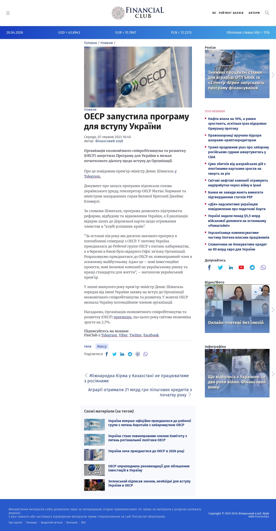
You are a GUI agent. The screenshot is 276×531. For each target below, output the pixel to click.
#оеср (102, 346)
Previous (201, 74)
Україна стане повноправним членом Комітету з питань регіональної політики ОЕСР (147, 438)
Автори (254, 12)
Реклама (31, 522)
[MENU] (8, 12)
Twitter (135, 335)
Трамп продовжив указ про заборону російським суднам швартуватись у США (238, 152)
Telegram (109, 335)
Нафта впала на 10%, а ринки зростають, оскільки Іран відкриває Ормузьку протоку (237, 124)
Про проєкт (15, 522)
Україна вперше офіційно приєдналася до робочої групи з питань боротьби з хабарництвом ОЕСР (149, 423)
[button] (267, 13)
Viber (123, 335)
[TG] (130, 354)
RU (214, 12)
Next (273, 74)
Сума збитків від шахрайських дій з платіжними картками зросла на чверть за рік (237, 169)
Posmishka (262, 516)
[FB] (107, 354)
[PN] (138, 354)
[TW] (114, 354)
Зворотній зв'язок (52, 522)
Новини (90, 109)
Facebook (151, 335)
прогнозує (123, 317)
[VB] (145, 354)
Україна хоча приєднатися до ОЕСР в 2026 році (146, 451)
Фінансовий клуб (109, 141)
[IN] (122, 354)
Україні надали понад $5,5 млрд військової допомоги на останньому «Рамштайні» (237, 221)
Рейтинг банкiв (231, 12)
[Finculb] (210, 268)
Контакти (71, 522)
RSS (83, 522)
